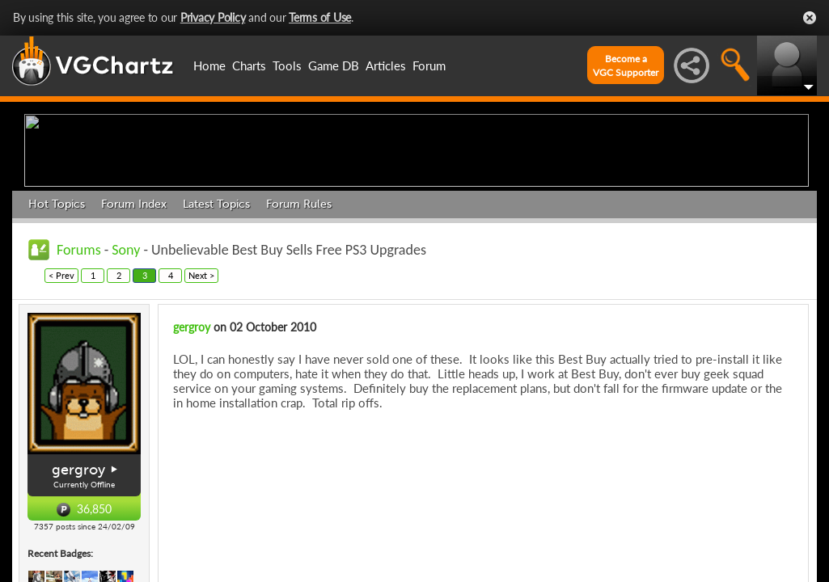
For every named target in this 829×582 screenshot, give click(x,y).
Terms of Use (320, 17)
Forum (429, 65)
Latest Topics (216, 329)
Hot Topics (56, 329)
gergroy (191, 452)
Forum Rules (299, 329)
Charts (249, 65)
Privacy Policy (213, 17)
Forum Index (134, 329)
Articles (386, 65)
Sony (126, 375)
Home (209, 65)
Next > (201, 400)
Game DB (333, 65)
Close (809, 17)
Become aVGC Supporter (625, 65)
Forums (79, 375)
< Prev (61, 400)
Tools (287, 65)
